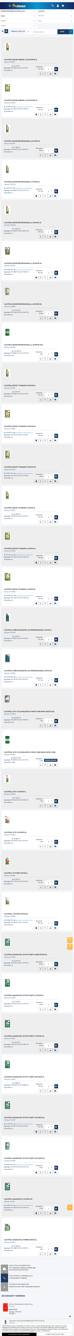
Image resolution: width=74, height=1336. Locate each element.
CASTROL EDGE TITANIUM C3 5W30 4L (20, 444)
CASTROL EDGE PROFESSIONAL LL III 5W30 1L (22, 241)
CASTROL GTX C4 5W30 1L (15, 810)
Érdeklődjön (50, 779)
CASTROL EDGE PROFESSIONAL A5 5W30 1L (22, 159)
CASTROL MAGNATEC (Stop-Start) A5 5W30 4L (24, 1136)
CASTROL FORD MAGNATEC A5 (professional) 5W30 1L (28, 648)
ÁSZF (23, 1305)
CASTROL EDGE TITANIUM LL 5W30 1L (19, 526)
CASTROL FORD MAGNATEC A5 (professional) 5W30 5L (28, 689)
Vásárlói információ (15, 1305)
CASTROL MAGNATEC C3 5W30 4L (18, 1217)
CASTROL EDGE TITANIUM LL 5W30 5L (20, 607)
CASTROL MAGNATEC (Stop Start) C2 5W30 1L (24, 1013)
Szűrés (62, 50)
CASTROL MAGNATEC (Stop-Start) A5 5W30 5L (24, 1176)
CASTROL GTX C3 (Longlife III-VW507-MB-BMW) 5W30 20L (29, 730)
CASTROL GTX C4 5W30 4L (15, 850)
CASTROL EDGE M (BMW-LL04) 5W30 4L (21, 119)
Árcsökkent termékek (13, 1314)
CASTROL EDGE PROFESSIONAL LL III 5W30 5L (23, 322)
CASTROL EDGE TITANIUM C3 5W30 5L (20, 485)
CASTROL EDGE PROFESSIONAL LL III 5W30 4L (23, 281)
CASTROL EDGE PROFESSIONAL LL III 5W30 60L (23, 363)
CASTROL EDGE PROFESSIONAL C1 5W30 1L (22, 200)
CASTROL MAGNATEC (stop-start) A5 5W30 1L (24, 1095)
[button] (55, 34)
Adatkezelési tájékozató (32, 1305)
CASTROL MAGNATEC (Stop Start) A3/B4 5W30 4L (25, 973)
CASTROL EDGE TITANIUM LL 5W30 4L (20, 567)
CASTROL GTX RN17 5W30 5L (16, 932)
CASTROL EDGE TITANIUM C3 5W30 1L (20, 404)
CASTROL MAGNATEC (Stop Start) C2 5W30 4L (24, 1054)
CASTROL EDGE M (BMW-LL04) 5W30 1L (20, 78)
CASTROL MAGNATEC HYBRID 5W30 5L (20, 1258)
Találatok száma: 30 (18, 50)
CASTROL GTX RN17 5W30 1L (16, 891)
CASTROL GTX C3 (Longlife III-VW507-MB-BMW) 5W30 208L (30, 770)
